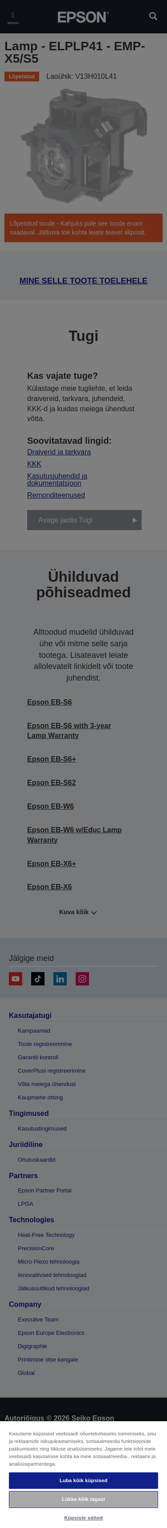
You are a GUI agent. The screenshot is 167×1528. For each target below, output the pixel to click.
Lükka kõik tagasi (83, 1499)
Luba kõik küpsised (84, 1480)
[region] (83, 1474)
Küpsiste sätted (83, 1517)
